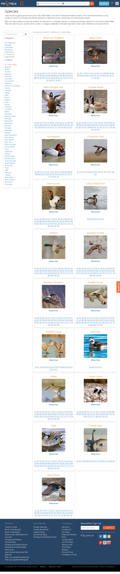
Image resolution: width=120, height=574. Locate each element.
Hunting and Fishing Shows (16, 545)
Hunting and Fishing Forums (44, 537)
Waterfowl (53, 66)
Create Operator (40, 527)
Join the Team (67, 542)
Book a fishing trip (12, 532)
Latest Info (52, 567)
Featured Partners (69, 535)
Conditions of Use (69, 555)
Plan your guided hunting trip (17, 557)
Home (59, 567)
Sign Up (108, 527)
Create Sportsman (41, 529)
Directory (43, 567)
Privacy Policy (67, 552)
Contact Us (66, 529)
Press (64, 537)
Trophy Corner (11, 527)
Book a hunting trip (13, 529)
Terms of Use (67, 545)
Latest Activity (39, 532)
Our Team (66, 532)
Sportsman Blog (40, 535)
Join (112, 5)
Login (112, 2)
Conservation (67, 540)
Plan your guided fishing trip (16, 560)
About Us (65, 527)
